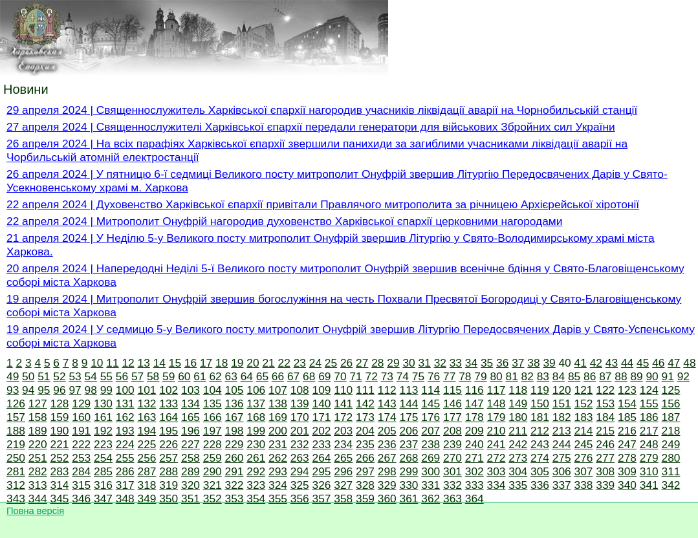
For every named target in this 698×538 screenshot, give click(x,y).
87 (605, 376)
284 (81, 471)
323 (255, 485)
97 (75, 389)
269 (430, 457)
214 (583, 430)
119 (539, 389)
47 (674, 362)
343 (15, 498)
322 (234, 485)
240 (474, 444)
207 (430, 430)
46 (658, 362)
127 (37, 403)
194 (147, 430)
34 (471, 362)
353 (234, 498)
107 (277, 389)
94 (28, 389)
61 (199, 376)
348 (125, 498)
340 (627, 485)
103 (190, 389)
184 (605, 417)
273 (517, 457)
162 (125, 417)
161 (103, 417)
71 (355, 376)
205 (387, 430)
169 (277, 417)
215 (605, 430)
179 (496, 417)
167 (234, 417)
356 (299, 498)
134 (190, 403)
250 (15, 457)
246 (605, 444)
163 (147, 417)
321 (212, 485)
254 (103, 457)
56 (122, 376)
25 (331, 362)
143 (387, 403)
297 (365, 471)
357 (321, 498)
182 (561, 417)
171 (321, 417)
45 (643, 362)
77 (449, 376)
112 (387, 389)
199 (255, 430)
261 (255, 457)
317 (125, 485)
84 (558, 376)
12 (128, 362)
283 (59, 471)
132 (147, 403)
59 (168, 376)
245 (583, 444)
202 (321, 430)
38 (533, 362)
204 (365, 430)
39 (549, 362)
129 (81, 403)
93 (12, 389)
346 (81, 498)
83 (543, 376)
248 (649, 444)
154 (627, 403)
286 (125, 471)
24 (315, 362)
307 (583, 471)
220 (37, 444)
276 (583, 457)
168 (255, 417)
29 (393, 362)
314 (59, 485)
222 (81, 444)
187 (671, 417)
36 (502, 362)
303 (496, 471)
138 (277, 403)
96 (59, 389)
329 (387, 485)
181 (539, 417)
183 (583, 417)
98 (91, 389)
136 (234, 403)
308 (605, 471)
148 (496, 403)
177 (452, 417)
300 (430, 471)
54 (91, 376)
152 (583, 403)
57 (137, 376)
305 (539, 471)
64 (247, 376)
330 (409, 485)
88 (621, 376)
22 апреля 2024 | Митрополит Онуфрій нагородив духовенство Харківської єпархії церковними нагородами (284, 221)
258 (190, 457)
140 (321, 403)
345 (59, 498)
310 (649, 471)
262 (277, 457)
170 (299, 417)
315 (81, 485)
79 (480, 376)
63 (231, 376)
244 (561, 444)
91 (668, 376)
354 (255, 498)
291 (234, 471)
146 (452, 403)
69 (324, 376)
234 (343, 444)
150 (539, 403)
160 (81, 417)
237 (409, 444)
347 (103, 498)
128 (59, 403)
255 (125, 457)
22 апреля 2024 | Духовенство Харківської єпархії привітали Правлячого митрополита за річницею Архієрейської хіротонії (322, 204)
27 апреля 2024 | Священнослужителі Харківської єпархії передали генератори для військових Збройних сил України (310, 126)
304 (517, 471)
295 (321, 471)
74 (403, 376)
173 (365, 417)
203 (343, 430)
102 (168, 389)
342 (671, 485)
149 (517, 403)
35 (487, 362)
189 (37, 430)
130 (103, 403)
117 (496, 389)
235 (365, 444)
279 (649, 457)
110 (343, 389)
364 (474, 498)
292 (255, 471)
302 (474, 471)
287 (147, 471)
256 (147, 457)
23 (300, 362)
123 (627, 389)
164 (168, 417)
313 (37, 485)
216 (627, 430)
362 (430, 498)
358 (343, 498)
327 (343, 485)
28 (377, 362)
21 (268, 362)
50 (28, 376)
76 (434, 376)
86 (589, 376)
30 (408, 362)
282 (37, 471)
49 (12, 376)
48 (689, 362)
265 (343, 457)
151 (561, 403)
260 (234, 457)
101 (147, 389)
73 (387, 376)
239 (452, 444)
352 (212, 498)
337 (561, 485)
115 (452, 389)
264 (321, 457)
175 (409, 417)
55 (106, 376)
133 (168, 403)
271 (474, 457)
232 (299, 444)
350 (168, 498)
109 (321, 389)
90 (652, 376)
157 (15, 417)
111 (365, 389)
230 (255, 444)
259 (212, 457)
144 (409, 403)
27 (362, 362)
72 (371, 376)
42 (596, 362)
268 (409, 457)
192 (103, 430)
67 (293, 376)
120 (561, 389)
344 (37, 498)
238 (430, 444)
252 (59, 457)
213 (561, 430)
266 (365, 457)
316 (103, 485)
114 (430, 389)
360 (387, 498)
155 (649, 403)
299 (409, 471)
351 (190, 498)
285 (103, 471)
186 (649, 417)
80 (496, 376)
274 (539, 457)
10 (97, 362)
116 (474, 389)
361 (409, 498)
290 (212, 471)
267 (387, 457)
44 (627, 362)
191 (81, 430)
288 (168, 471)
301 (452, 471)
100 (125, 389)
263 (299, 457)
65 (262, 376)
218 (671, 430)
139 (299, 403)
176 (430, 417)
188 (15, 430)
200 (277, 430)
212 (539, 430)
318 (147, 485)
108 (299, 389)
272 (496, 457)
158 (37, 417)
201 (299, 430)
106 (255, 389)
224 (125, 444)
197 (212, 430)
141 (343, 403)
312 (15, 485)
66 (278, 376)
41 (580, 362)
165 (190, 417)
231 (277, 444)
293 (277, 471)
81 (512, 376)
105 (234, 389)
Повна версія (35, 511)
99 (106, 389)
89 (636, 376)
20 (252, 362)
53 (75, 376)
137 (255, 403)
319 (168, 485)
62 (215, 376)
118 (517, 389)
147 (474, 403)
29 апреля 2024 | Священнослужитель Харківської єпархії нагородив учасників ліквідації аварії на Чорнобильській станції (321, 109)
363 (452, 498)
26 (346, 362)
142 (365, 403)
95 (44, 389)
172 (343, 417)
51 (44, 376)
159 (59, 417)
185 (627, 417)
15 (175, 362)
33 (456, 362)
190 (59, 430)
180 (517, 417)
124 (649, 389)
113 (409, 389)
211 (517, 430)
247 (627, 444)
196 (190, 430)
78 (465, 376)
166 (212, 417)
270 (452, 457)
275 (561, 457)
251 (37, 457)
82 (527, 376)
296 (343, 471)
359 (365, 498)
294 (299, 471)
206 (409, 430)
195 (168, 430)
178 (474, 417)
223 (103, 444)
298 (387, 471)
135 (212, 403)
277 (605, 457)
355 (277, 498)
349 (147, 498)
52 (59, 376)
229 (234, 444)
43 (611, 362)
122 (605, 389)
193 (125, 430)
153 (605, 403)
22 (284, 362)
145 (430, 403)
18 (221, 362)
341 (649, 485)
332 (452, 485)
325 (299, 485)
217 (649, 430)
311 (671, 471)
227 (190, 444)
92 (683, 376)
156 (671, 403)
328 (365, 485)
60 (184, 376)
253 (81, 457)
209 (474, 430)
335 (517, 485)
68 (309, 376)
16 (190, 362)
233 (321, 444)
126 (15, 403)
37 (518, 362)
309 (627, 471)
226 (168, 444)
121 (583, 389)
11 (112, 362)
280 (671, 457)
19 (237, 362)
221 (59, 444)
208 (452, 430)
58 (153, 376)
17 (206, 362)
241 (496, 444)
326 (321, 485)
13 (144, 362)
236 (387, 444)
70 (340, 376)
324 (277, 485)
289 (190, 471)
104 (212, 389)
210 (496, 430)
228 (212, 444)
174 (387, 417)
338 (583, 485)
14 (159, 362)
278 (627, 457)
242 (517, 444)
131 (125, 403)
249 (671, 444)
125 (671, 389)
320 (190, 485)
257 (168, 457)
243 (539, 444)
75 (418, 376)
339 (605, 485)
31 (425, 362)
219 (15, 444)
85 (574, 376)
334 (496, 485)
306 (561, 471)
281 (15, 471)
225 (147, 444)
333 (474, 485)
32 (440, 362)
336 (539, 485)
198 (234, 430)
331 (430, 485)
